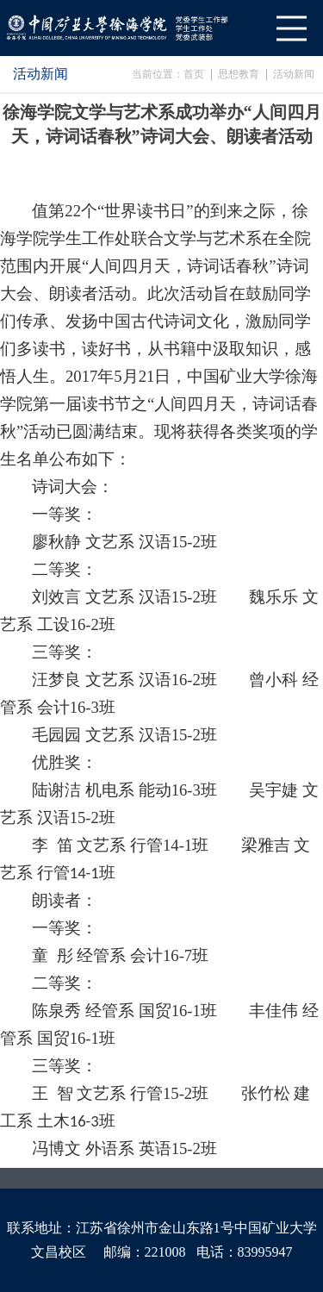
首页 (193, 74)
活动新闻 (293, 74)
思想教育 (238, 74)
